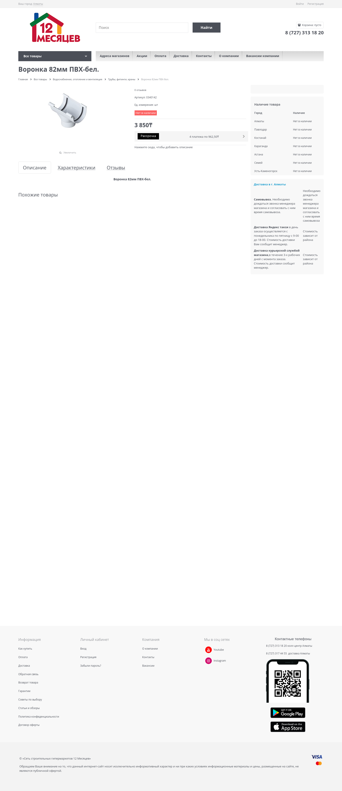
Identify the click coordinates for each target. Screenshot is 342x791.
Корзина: (311, 25)
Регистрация (316, 4)
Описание (34, 167)
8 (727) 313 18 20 (276, 646)
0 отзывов (140, 90)
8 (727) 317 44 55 (276, 653)
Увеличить (69, 152)
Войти (300, 4)
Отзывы (116, 167)
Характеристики (76, 167)
